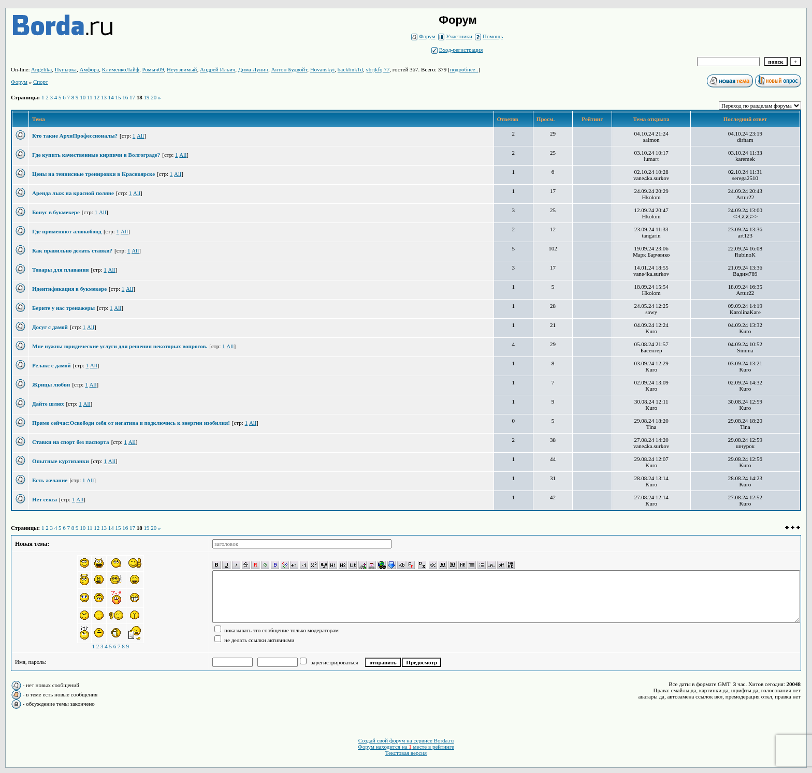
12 (96, 97)
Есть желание (49, 480)
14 (111, 97)
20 (153, 97)
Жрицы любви (51, 384)
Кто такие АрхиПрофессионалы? (75, 135)
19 (147, 97)
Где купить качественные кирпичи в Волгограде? (96, 155)
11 (90, 97)
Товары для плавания (60, 269)
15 (118, 97)
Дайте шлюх (48, 403)
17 (132, 97)
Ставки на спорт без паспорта (70, 442)
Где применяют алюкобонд (67, 231)
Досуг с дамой (50, 327)
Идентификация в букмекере (69, 289)
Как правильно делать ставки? (72, 250)
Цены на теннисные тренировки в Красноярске (93, 174)
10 (82, 97)
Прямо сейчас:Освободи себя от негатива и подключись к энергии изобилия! (131, 423)
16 (125, 97)
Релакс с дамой (51, 365)
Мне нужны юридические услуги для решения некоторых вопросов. (119, 346)
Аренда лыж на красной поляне (73, 193)
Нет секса (44, 499)
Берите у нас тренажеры (63, 308)
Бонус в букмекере (56, 212)
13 (104, 97)
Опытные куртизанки (60, 461)
